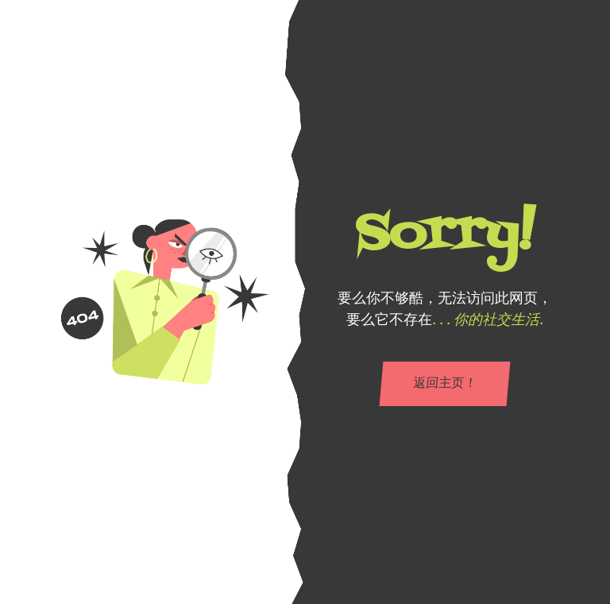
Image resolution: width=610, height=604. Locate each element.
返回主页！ (444, 383)
